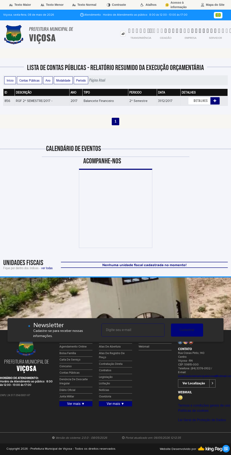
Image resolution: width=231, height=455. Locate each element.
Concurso (65, 366)
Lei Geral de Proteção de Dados (202, 420)
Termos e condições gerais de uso (204, 405)
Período (81, 80)
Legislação (106, 377)
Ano (47, 80)
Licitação (104, 383)
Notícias (104, 390)
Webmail (144, 346)
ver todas (47, 268)
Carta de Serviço (69, 359)
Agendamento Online (73, 346)
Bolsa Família (67, 353)
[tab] (123, 33)
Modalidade (63, 80)
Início (10, 80)
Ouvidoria (105, 396)
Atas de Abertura (110, 346)
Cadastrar (187, 330)
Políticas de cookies (193, 411)
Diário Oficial (67, 390)
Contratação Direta (110, 364)
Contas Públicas (29, 80)
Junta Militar (66, 396)
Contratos (105, 370)
